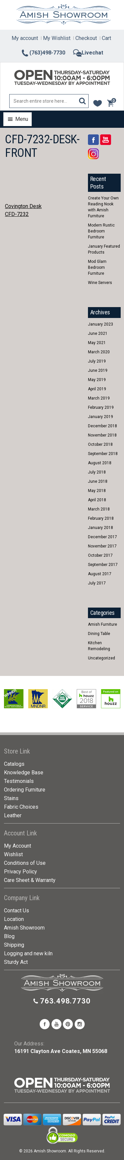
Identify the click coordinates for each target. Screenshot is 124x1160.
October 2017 (100, 555)
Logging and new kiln (28, 953)
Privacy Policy (20, 871)
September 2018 (103, 453)
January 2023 (100, 324)
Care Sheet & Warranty (30, 880)
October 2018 (100, 444)
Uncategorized (101, 658)
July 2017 (97, 583)
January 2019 (100, 416)
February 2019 (101, 407)
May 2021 (97, 342)
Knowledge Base (23, 772)
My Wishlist (56, 38)
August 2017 (99, 574)
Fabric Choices (21, 807)
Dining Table (99, 633)
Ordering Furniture (24, 790)
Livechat (88, 53)
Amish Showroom (24, 928)
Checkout (86, 38)
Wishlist (13, 854)
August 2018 (99, 463)
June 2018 (97, 481)
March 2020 (99, 352)
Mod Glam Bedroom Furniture (97, 267)
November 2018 (102, 435)
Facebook (93, 139)
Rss (93, 153)
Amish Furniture (102, 624)
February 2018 (101, 518)
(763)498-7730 (43, 53)
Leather (12, 815)
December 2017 (102, 537)
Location (14, 919)
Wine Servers (100, 282)
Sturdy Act (16, 962)
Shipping (14, 945)
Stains (11, 798)
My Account (17, 846)
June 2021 (97, 333)
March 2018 (99, 509)
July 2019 (97, 361)
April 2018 (97, 500)
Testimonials (19, 781)
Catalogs (14, 764)
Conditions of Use (25, 863)
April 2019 (97, 389)
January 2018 (100, 527)
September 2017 (103, 564)
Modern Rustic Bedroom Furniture (101, 231)
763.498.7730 (65, 1001)
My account (25, 38)
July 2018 (97, 472)
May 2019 (97, 379)
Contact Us (16, 910)
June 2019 (97, 370)
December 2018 (102, 426)
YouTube (105, 139)
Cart (106, 38)
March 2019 (99, 398)
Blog (9, 936)
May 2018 (97, 490)
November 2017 (102, 546)
